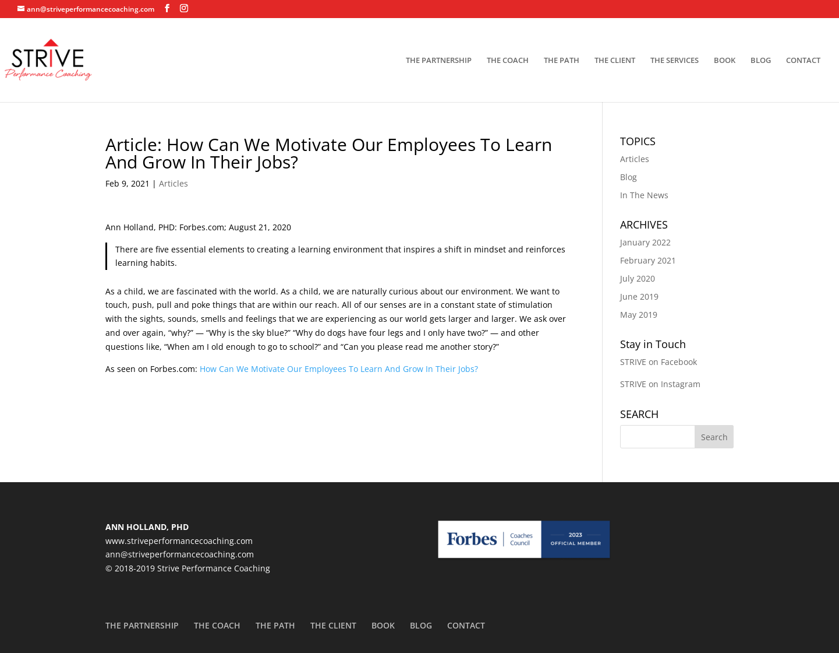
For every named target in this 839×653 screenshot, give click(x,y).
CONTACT (803, 60)
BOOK (724, 60)
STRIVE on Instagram (660, 383)
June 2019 (639, 296)
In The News (644, 195)
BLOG (761, 60)
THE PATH (561, 60)
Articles (173, 183)
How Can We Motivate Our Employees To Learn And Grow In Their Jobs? (339, 368)
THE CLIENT (614, 60)
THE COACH (508, 60)
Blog (628, 176)
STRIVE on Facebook (658, 361)
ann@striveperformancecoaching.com (179, 554)
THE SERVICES (674, 60)
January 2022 (645, 242)
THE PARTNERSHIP (439, 60)
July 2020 (637, 278)
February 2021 (648, 260)
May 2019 (638, 314)
